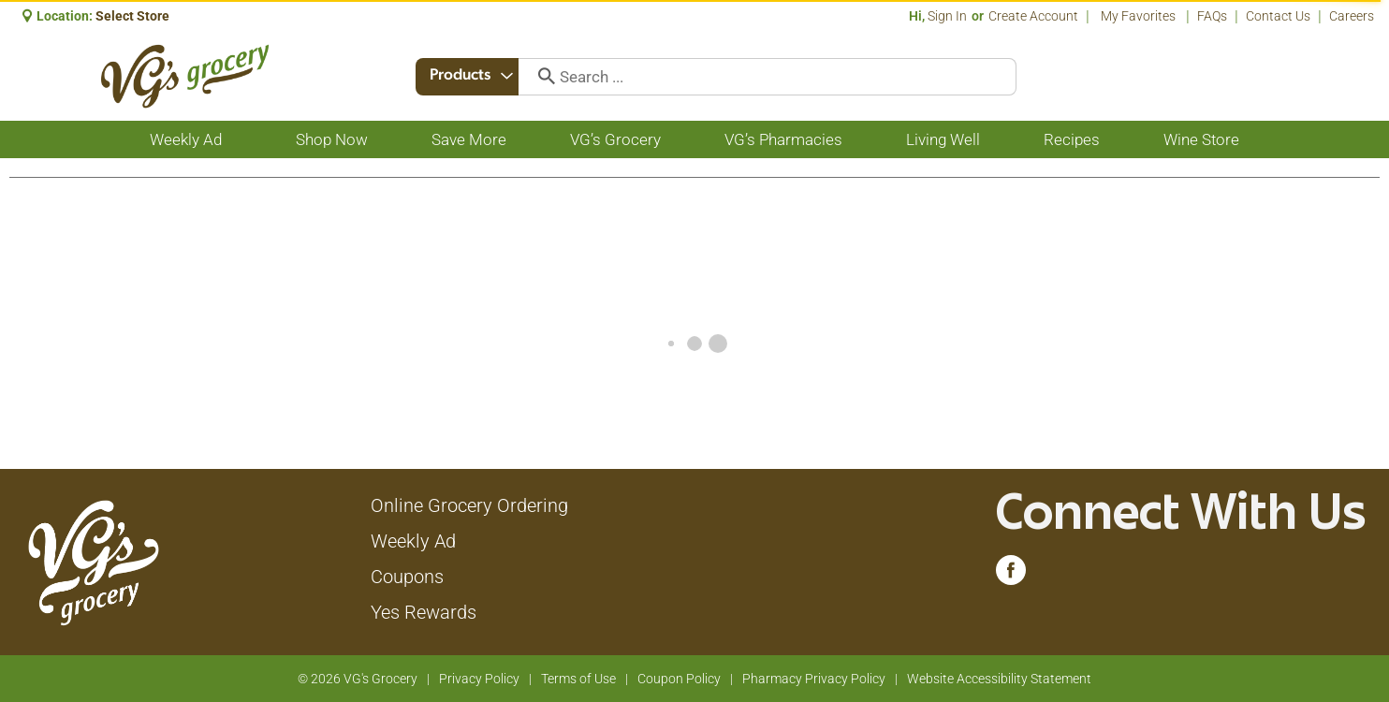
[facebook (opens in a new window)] (1011, 574)
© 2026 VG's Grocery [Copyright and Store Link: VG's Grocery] (357, 678)
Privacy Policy (479, 678)
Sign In (947, 15)
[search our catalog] (540, 76)
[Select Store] (133, 15)
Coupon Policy (679, 678)
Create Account (1033, 15)
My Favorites (1139, 15)
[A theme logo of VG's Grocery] (184, 76)
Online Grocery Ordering (469, 505)
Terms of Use (578, 678)
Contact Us (1278, 15)
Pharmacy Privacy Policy (813, 678)
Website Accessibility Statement (999, 678)
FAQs (1212, 15)
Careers (1351, 15)
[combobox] (467, 76)
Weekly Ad (413, 541)
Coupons (407, 576)
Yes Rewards (423, 612)
